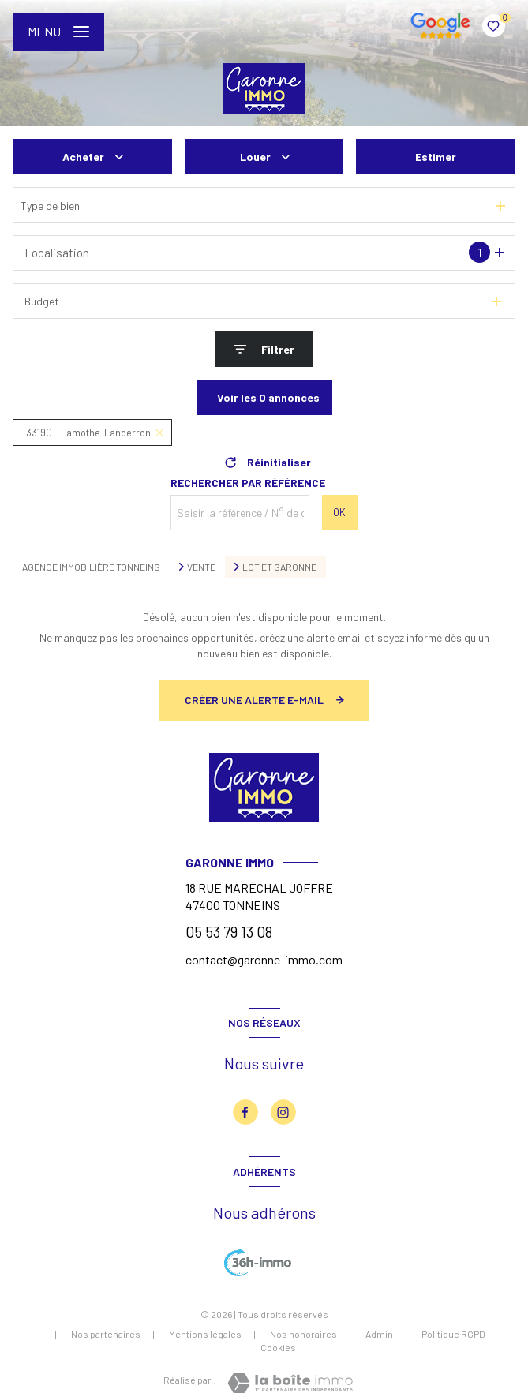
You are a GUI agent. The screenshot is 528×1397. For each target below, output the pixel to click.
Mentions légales (205, 1333)
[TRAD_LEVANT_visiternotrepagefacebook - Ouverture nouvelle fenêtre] (245, 1112)
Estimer (435, 156)
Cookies (278, 1348)
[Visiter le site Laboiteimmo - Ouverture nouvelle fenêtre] (290, 1383)
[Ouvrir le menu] (58, 32)
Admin (379, 1333)
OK (339, 512)
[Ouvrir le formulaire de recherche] (264, 349)
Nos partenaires (105, 1333)
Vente (201, 566)
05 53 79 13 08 (228, 932)
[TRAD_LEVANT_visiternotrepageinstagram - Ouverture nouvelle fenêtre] (283, 1112)
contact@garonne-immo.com (264, 959)
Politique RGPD (453, 1333)
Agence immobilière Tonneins (91, 566)
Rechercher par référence (247, 482)
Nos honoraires (303, 1333)
